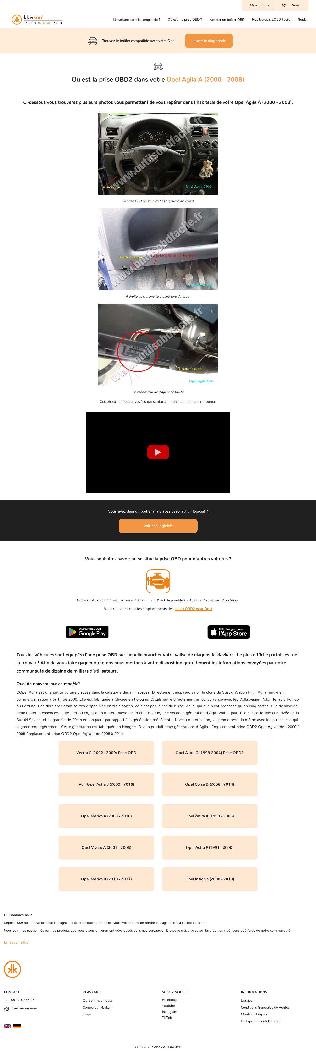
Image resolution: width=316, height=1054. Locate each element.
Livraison (247, 1000)
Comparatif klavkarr (97, 1007)
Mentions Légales (254, 1014)
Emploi (88, 1014)
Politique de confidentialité (261, 1021)
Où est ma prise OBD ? (185, 19)
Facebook (169, 1000)
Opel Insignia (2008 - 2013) (209, 879)
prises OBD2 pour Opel (193, 609)
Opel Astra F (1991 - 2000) (209, 848)
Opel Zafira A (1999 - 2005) (209, 816)
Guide (302, 19)
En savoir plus (16, 942)
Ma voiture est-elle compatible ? (136, 19)
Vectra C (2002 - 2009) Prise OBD (106, 753)
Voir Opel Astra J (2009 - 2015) (106, 784)
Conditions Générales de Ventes (265, 1007)
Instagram (169, 1012)
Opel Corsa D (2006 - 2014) (209, 784)
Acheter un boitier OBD (227, 19)
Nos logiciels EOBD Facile (271, 19)
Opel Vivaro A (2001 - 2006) (106, 848)
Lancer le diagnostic (208, 41)
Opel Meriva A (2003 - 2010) (106, 816)
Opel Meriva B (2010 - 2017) (106, 879)
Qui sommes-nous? (98, 1000)
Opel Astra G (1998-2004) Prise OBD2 (210, 753)
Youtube (168, 1006)
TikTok (167, 1018)
